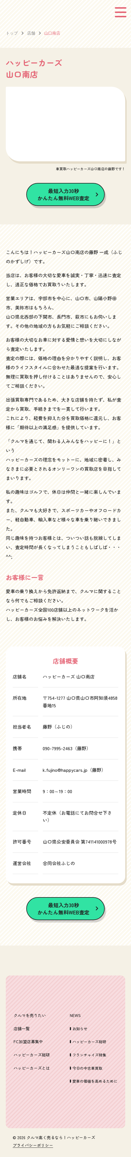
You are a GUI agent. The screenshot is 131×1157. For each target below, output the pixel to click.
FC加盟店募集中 (28, 1041)
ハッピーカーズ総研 (32, 1055)
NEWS (75, 1015)
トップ (12, 33)
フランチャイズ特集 (89, 1055)
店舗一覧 (22, 1028)
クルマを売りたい (30, 1015)
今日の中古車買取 (87, 1068)
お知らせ (79, 1028)
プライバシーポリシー (33, 1145)
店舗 (31, 33)
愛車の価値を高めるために (94, 1081)
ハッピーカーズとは (32, 1068)
